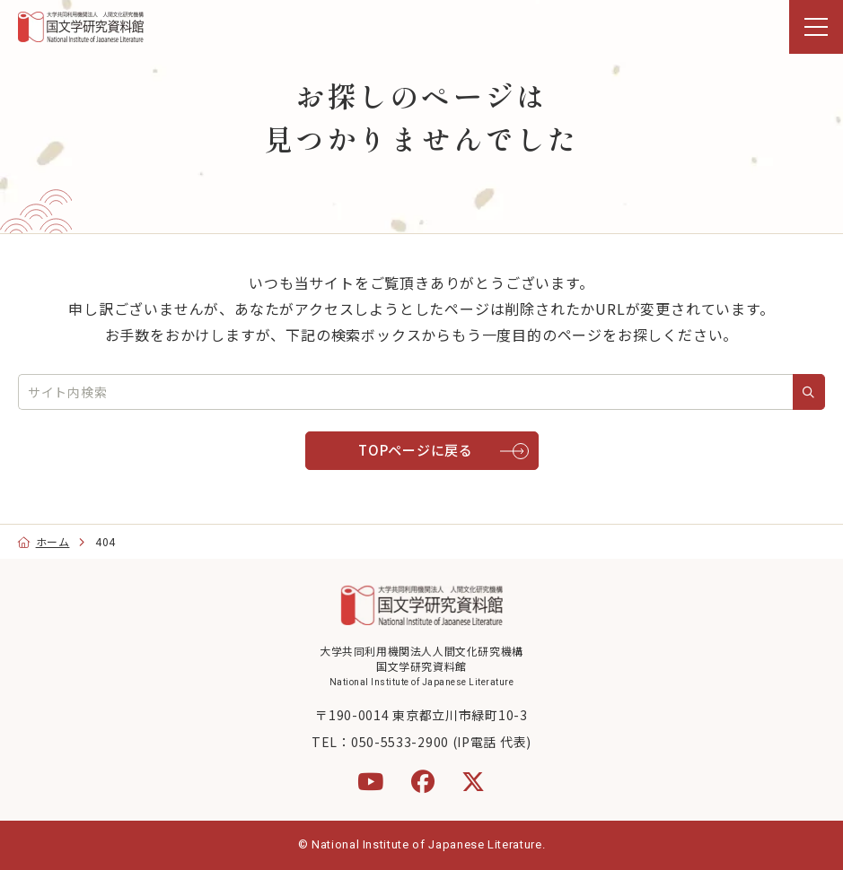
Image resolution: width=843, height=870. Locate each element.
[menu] (816, 27)
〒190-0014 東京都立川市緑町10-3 (421, 715)
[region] (421, 27)
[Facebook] (423, 781)
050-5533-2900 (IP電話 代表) (441, 742)
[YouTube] (370, 781)
